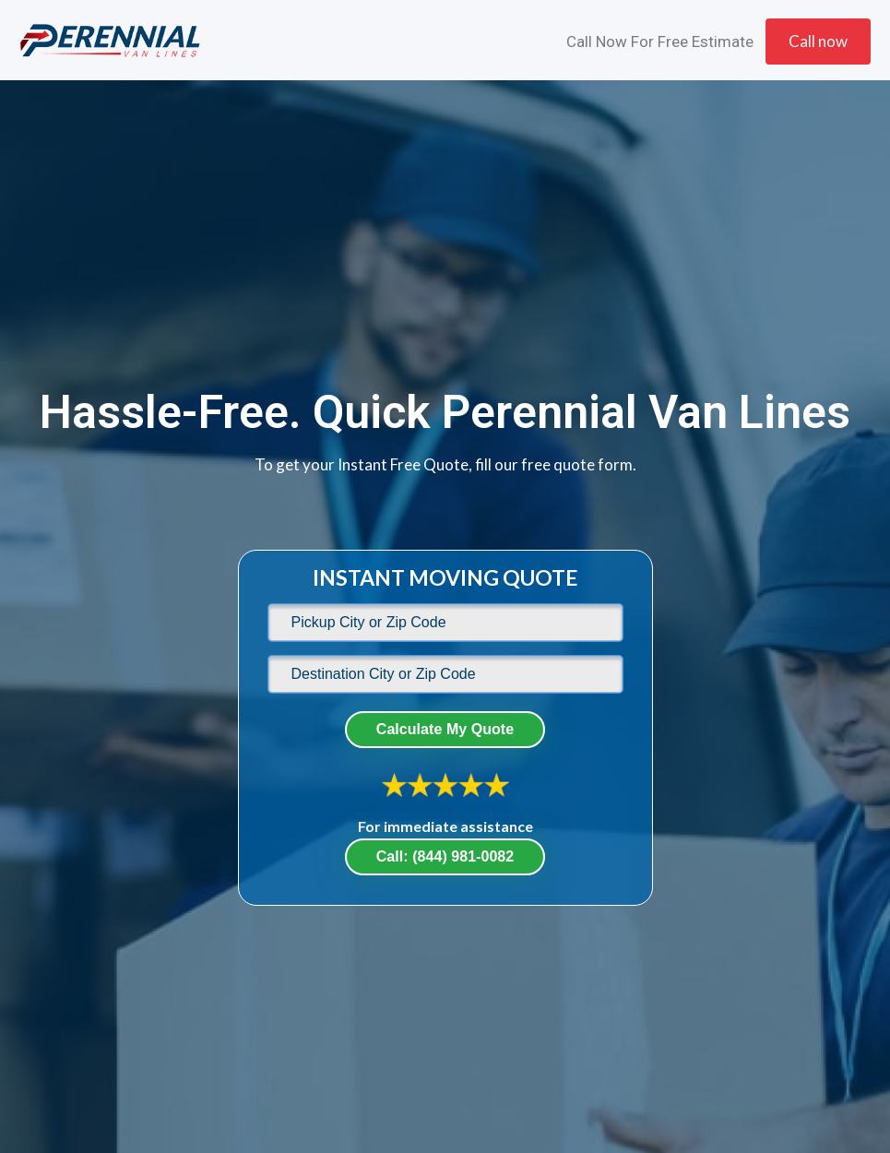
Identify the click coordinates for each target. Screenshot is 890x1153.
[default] (445, 622)
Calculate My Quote (445, 729)
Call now (818, 41)
